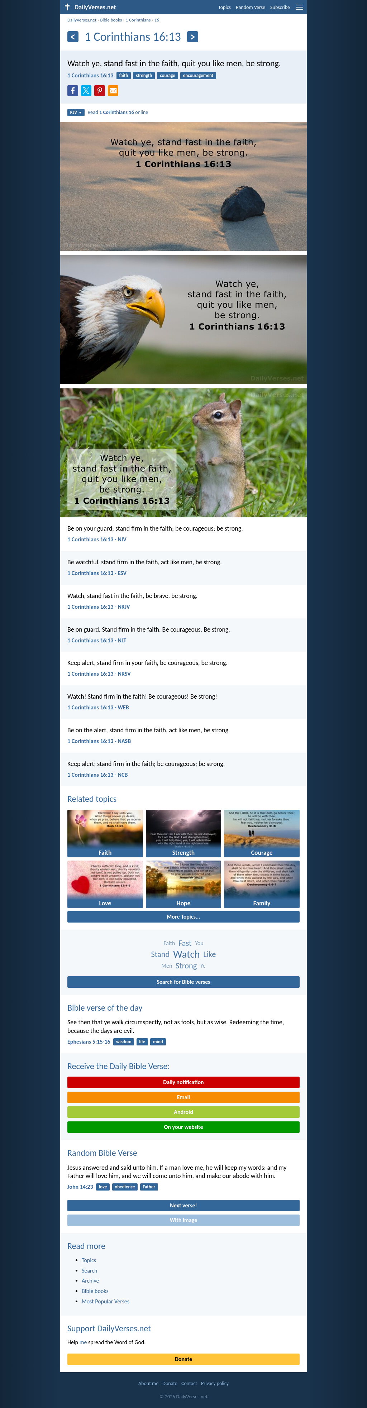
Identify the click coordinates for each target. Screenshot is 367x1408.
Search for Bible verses (183, 981)
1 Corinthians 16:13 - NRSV (99, 673)
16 (156, 20)
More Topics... (183, 916)
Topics (224, 7)
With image (183, 1220)
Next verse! (183, 1205)
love (103, 1186)
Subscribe (280, 7)
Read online (118, 112)
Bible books (111, 20)
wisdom (124, 1041)
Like (209, 954)
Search (89, 1270)
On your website (183, 1127)
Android (183, 1111)
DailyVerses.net (81, 20)
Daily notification (183, 1082)
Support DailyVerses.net (109, 1328)
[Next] (192, 36)
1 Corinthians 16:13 (90, 75)
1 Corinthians (138, 20)
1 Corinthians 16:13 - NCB (97, 774)
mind (158, 1041)
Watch (186, 954)
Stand (160, 954)
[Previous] (72, 36)
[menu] (299, 10)
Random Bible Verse (102, 1153)
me (83, 1342)
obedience (125, 1186)
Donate (183, 1359)
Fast (184, 943)
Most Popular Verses (105, 1301)
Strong (186, 966)
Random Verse (250, 7)
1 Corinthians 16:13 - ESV (97, 573)
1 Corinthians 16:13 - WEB (98, 707)
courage (167, 75)
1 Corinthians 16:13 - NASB (99, 741)
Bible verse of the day (104, 1007)
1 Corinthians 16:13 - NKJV (98, 606)
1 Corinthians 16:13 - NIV (97, 539)
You (199, 943)
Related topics (91, 799)
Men (166, 965)
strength (144, 75)
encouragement (198, 75)
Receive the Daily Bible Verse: (118, 1066)
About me (148, 1383)
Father (149, 1186)
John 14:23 (80, 1186)
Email (183, 1097)
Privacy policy (215, 1383)
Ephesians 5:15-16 (88, 1041)
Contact (189, 1383)
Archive (90, 1280)
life (142, 1041)
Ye (203, 965)
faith (123, 75)
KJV (76, 112)
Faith (169, 943)
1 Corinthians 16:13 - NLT (96, 640)
